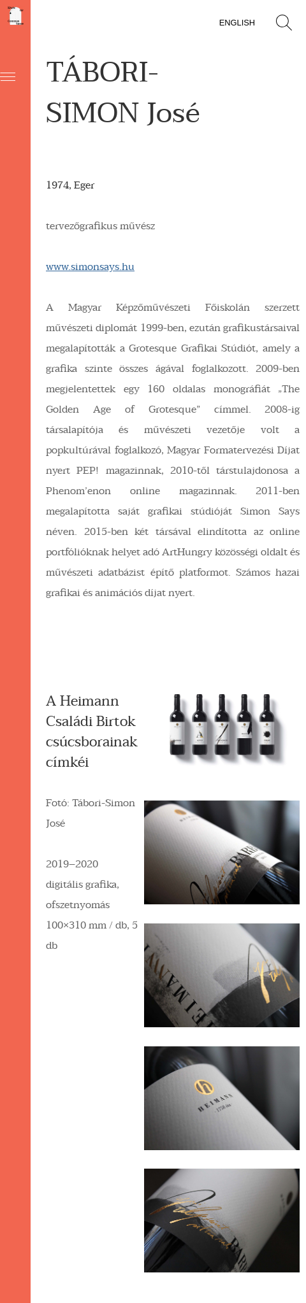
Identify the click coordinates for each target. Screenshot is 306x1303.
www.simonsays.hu (90, 267)
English (237, 22)
